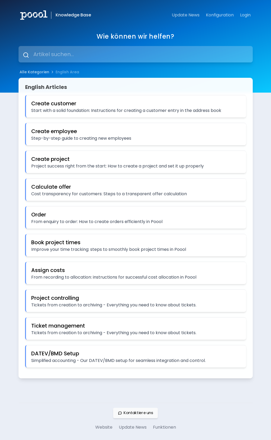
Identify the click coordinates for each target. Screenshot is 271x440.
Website (103, 427)
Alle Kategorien (34, 72)
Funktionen (164, 427)
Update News (186, 15)
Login (245, 15)
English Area (67, 72)
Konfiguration (220, 15)
